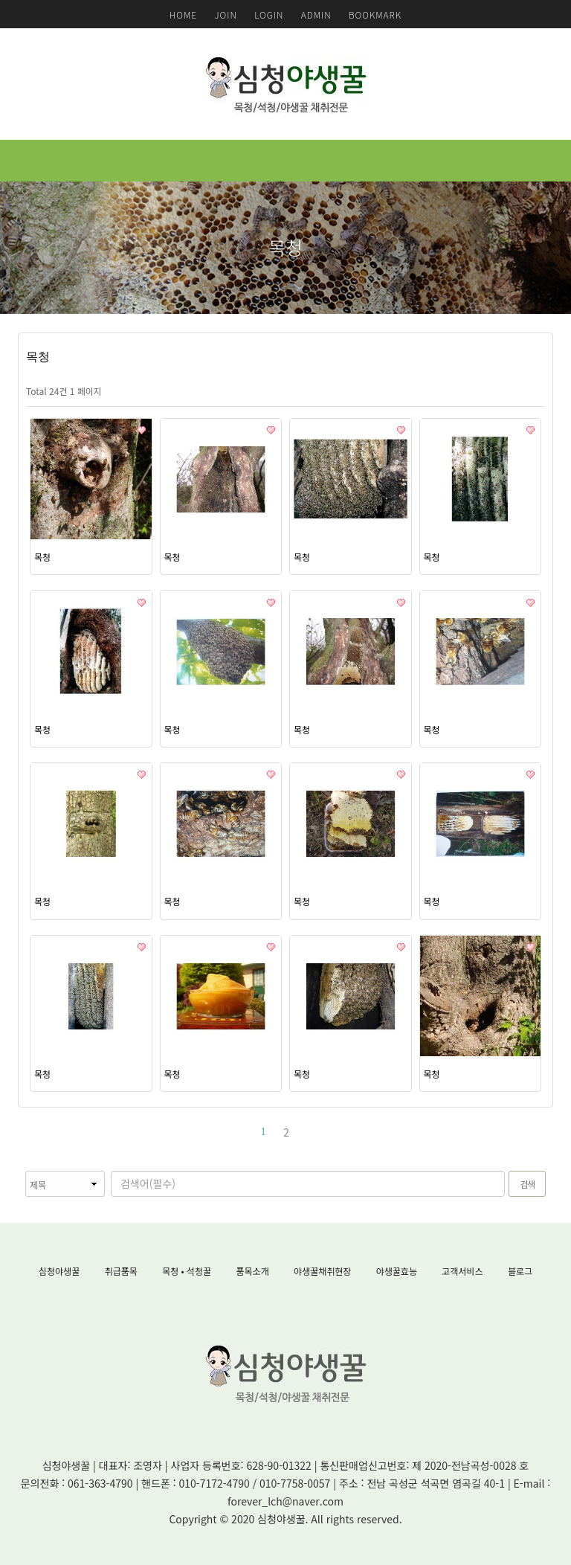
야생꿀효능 (396, 1270)
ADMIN (316, 14)
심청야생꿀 (59, 1270)
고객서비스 (462, 1270)
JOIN (225, 14)
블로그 (520, 1270)
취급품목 (121, 1270)
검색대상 (18, 1171)
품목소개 (252, 1270)
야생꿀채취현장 (322, 1270)
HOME (183, 14)
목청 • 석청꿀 (186, 1270)
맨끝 (306, 1131)
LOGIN (268, 14)
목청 (42, 556)
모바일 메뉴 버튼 (552, 161)
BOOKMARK (375, 14)
